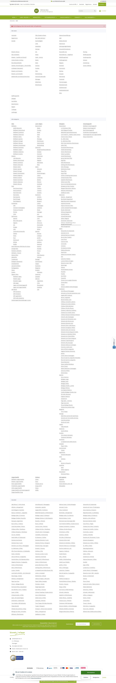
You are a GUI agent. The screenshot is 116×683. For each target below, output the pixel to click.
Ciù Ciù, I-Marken (16, 534)
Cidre (14, 214)
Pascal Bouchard (65, 362)
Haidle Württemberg (66, 149)
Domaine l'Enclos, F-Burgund (42, 543)
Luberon (39, 220)
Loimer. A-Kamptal (40, 573)
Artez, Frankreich (63, 510)
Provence (39, 227)
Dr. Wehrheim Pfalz (66, 141)
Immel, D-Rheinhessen (17, 565)
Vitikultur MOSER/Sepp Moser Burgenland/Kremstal (68, 223)
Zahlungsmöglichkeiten (65, 46)
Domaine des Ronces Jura (67, 321)
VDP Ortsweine (17, 293)
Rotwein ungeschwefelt (17, 481)
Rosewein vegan (17, 281)
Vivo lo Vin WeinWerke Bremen (68, 184)
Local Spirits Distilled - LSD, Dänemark (21, 573)
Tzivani (63, 450)
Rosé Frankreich (17, 190)
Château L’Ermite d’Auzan (67, 308)
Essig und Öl (38, 486)
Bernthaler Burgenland (66, 199)
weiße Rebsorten (17, 128)
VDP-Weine (14, 289)
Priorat (38, 250)
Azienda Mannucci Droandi (67, 235)
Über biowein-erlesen (40, 35)
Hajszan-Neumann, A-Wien (90, 559)
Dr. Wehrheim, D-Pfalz (17, 548)
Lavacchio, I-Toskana (64, 570)
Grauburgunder (87, 57)
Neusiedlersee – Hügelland (66, 54)
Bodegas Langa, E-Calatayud (42, 515)
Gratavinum (64, 398)
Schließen (85, 677)
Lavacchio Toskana (65, 258)
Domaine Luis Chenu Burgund (68, 338)
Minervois (39, 222)
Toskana (39, 188)
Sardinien (39, 184)
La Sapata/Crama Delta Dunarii (68, 441)
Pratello (63, 274)
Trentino (39, 190)
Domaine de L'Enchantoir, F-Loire (91, 537)
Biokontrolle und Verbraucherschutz (21, 76)
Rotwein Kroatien (17, 177)
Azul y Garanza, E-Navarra (89, 510)
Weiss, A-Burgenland (40, 611)
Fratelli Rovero (62, 554)
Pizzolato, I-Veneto (39, 584)
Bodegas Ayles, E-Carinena (18, 515)
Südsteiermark (63, 87)
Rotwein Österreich (18, 164)
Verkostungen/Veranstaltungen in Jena (21, 300)
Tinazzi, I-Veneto (87, 603)
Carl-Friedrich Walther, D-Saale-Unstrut (69, 523)
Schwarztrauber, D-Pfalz (18, 595)
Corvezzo (63, 246)
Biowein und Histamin (17, 71)
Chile (38, 283)
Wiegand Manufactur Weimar (68, 188)
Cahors (39, 203)
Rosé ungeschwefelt (16, 483)
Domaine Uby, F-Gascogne (41, 545)
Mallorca (39, 242)
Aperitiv (15, 218)
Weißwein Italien (17, 136)
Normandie (40, 225)
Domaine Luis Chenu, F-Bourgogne (20, 545)
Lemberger (14, 112)
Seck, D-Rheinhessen (40, 595)
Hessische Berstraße (40, 76)
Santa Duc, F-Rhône (88, 589)
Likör (14, 229)
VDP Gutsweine (17, 291)
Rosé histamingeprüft (88, 130)
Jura (38, 214)
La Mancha (40, 240)
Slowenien (37, 274)
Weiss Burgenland (65, 226)
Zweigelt (14, 98)
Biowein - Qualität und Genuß (19, 57)
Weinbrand (16, 240)
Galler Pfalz (64, 145)
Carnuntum (62, 68)
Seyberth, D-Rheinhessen (65, 595)
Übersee (37, 278)
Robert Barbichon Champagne (68, 368)
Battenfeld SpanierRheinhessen (69, 132)
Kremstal (61, 65)
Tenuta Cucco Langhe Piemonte (69, 280)
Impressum (62, 43)
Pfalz (36, 71)
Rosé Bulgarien (17, 201)
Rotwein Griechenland (18, 173)
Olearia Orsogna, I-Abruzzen (42, 578)
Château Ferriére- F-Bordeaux (42, 529)
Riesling (85, 52)
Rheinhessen (38, 84)
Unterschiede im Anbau (17, 60)
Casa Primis (64, 239)
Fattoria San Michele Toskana (68, 254)
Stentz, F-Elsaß (86, 597)
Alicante (39, 233)
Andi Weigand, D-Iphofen (18, 510)
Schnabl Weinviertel (66, 216)
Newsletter (38, 46)
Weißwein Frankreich (18, 132)
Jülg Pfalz (63, 160)
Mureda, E (61, 576)
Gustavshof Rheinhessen (67, 147)
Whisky (15, 242)
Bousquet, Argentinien (17, 521)
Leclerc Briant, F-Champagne (90, 570)
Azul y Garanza (64, 377)
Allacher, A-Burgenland (17, 507)
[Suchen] (86, 10)
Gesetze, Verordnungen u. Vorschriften (21, 65)
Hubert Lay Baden (65, 154)
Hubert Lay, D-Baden (64, 562)
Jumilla (39, 238)
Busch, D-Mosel (39, 523)
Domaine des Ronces (17, 540)
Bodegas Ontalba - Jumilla (67, 385)
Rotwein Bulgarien (17, 175)
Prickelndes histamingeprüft (90, 132)
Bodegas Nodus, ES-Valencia (90, 515)
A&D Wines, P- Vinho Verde (18, 504)
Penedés (39, 248)
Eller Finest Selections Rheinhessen (70, 143)
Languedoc (40, 216)
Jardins (63, 353)
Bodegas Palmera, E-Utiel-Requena (44, 518)
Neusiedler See (63, 52)
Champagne (40, 205)
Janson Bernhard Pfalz (66, 158)
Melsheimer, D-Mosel (40, 576)
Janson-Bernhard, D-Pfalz (41, 565)
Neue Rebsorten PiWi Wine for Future (21, 246)
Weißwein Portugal (18, 141)
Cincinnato (63, 243)
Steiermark (40, 156)
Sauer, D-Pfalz (15, 592)
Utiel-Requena (40, 255)
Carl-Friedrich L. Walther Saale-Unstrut (70, 134)
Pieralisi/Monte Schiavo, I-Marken (67, 581)
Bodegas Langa (65, 379)
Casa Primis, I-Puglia (88, 523)
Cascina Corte (64, 241)
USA (38, 289)
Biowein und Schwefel (17, 73)
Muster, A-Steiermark (88, 576)
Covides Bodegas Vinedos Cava (68, 392)
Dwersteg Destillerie (88, 548)
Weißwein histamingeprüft (89, 126)
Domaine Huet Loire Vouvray (68, 329)
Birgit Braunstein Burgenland (68, 201)
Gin (14, 225)
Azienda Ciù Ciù (65, 233)
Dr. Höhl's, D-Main (87, 545)
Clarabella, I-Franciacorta (41, 534)
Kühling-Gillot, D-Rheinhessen (42, 567)
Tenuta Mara (64, 282)
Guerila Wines (64, 431)
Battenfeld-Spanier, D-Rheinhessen (44, 512)
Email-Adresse (69, 624)
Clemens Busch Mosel (66, 136)
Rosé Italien (16, 194)
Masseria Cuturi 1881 (66, 263)
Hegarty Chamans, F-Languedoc (19, 562)
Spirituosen (14, 216)
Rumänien (37, 265)
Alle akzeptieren (90, 672)
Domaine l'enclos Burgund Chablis (69, 332)
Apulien (39, 171)
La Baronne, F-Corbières (89, 567)
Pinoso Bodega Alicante (67, 405)
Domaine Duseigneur (88, 540)
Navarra (39, 246)
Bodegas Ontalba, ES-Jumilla (19, 518)
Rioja (38, 253)
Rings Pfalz (63, 171)
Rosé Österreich (17, 192)
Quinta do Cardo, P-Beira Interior (91, 584)
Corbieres (39, 207)
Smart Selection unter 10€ (65, 483)
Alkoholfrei (14, 257)
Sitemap (37, 49)
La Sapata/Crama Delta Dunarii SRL (44, 570)
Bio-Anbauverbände (16, 63)
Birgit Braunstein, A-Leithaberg (91, 512)
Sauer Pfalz (64, 173)
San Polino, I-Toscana (40, 589)
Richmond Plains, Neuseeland (19, 587)
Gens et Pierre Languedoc (67, 349)
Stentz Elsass (64, 372)
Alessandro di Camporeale (67, 230)
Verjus (13, 270)
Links (36, 43)
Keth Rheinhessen (65, 162)
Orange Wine (15, 248)
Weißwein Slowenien (18, 151)
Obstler (15, 233)
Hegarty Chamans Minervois (68, 351)
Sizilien (39, 186)
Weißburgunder (87, 54)
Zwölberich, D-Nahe (40, 614)
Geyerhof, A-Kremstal (40, 556)
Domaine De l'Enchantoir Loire (68, 319)
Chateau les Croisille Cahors (68, 312)
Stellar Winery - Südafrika (65, 597)
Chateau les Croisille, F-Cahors (90, 529)
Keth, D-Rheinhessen (17, 567)
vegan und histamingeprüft (20, 285)
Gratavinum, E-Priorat (88, 556)
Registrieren (88, 4)
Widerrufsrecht (63, 41)
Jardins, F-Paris (63, 565)
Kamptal (61, 73)
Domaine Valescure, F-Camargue (67, 545)
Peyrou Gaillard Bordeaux (67, 364)
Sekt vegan (16, 283)
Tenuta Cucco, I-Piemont (65, 600)
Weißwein (14, 126)
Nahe (36, 63)
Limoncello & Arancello (19, 231)
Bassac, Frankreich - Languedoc (19, 512)
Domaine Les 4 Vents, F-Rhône (90, 543)
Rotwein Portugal (17, 171)
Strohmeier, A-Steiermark (18, 600)
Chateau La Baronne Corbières (68, 310)
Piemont (39, 182)
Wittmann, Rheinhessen (17, 614)
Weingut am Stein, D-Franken (19, 611)
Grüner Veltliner (87, 65)
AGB (60, 38)
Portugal (37, 259)
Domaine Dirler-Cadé (64, 540)
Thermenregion (63, 82)
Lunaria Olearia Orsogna (67, 261)
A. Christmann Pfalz (66, 128)
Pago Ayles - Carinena (66, 400)
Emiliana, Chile (39, 551)
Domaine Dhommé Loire (67, 323)
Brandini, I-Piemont (40, 521)
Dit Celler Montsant (66, 394)
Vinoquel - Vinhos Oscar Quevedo (43, 608)
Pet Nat (15, 212)
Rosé (13, 186)
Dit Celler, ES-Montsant (65, 537)
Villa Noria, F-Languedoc (89, 606)
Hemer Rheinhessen (66, 151)
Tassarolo (63, 278)
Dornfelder (14, 101)
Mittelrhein (38, 82)
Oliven (37, 479)
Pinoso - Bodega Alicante (18, 584)
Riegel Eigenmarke (40, 587)
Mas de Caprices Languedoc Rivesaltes (70, 357)
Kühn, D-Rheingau (63, 567)
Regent (13, 106)
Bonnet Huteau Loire (66, 299)
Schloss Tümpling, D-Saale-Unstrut (44, 592)
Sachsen (37, 65)
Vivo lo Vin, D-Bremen (88, 608)
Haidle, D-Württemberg (65, 559)
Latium (39, 175)
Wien (60, 93)
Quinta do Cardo (65, 422)
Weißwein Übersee (18, 143)
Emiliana (63, 459)
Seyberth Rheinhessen (66, 179)
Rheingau (37, 79)
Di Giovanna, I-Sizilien (40, 537)
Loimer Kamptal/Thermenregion (69, 207)
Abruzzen (39, 169)
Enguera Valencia (65, 396)
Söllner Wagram (65, 218)
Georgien (37, 276)
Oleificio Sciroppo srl (64, 578)
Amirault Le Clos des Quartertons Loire (70, 293)
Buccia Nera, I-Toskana (17, 523)
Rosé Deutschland (17, 188)
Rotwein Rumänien (18, 179)
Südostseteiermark (64, 90)
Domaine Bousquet (66, 454)
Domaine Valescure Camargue (68, 345)
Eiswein (13, 272)
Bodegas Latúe (64, 381)
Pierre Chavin (64, 366)
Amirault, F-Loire (63, 507)
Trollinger (14, 109)
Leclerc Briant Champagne (67, 355)
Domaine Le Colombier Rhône (68, 334)
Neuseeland (40, 285)
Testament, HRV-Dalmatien (66, 603)
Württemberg (38, 73)
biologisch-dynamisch (17, 261)
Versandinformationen (64, 49)
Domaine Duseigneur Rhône (68, 327)
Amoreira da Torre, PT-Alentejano (91, 507)
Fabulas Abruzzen (65, 250)
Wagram (61, 63)
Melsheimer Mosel (65, 169)
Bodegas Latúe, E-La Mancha (66, 515)
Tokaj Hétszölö (64, 426)
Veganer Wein (15, 274)
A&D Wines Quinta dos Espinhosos (69, 416)
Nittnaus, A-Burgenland (17, 578)
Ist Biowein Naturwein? (17, 68)
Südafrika (39, 287)
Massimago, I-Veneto (17, 576)
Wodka (15, 244)
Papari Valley (64, 446)
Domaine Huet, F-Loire (17, 543)
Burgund (39, 201)
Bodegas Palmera (65, 388)
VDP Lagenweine (17, 296)
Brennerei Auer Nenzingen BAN (67, 521)
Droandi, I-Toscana (40, 548)
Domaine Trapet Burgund (67, 340)
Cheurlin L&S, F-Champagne (42, 532)
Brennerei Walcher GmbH (89, 521)
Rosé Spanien (16, 197)
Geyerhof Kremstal (65, 203)
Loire (38, 218)
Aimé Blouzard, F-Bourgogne (42, 504)
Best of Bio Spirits (17, 220)
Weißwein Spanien (18, 139)
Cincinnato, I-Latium (88, 532)
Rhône (38, 229)
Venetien (39, 192)
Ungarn (37, 263)
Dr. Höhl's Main (65, 139)
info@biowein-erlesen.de (21, 648)
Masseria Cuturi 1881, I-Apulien (91, 573)
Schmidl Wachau (65, 214)
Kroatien (37, 270)
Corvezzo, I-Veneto (63, 534)
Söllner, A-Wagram (87, 595)
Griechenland (38, 261)
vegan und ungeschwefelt (19, 287)
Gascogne (39, 212)
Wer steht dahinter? (40, 38)
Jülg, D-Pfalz (86, 565)
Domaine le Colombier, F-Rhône (67, 543)
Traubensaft (15, 259)
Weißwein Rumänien (18, 147)
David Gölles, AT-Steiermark (18, 537)
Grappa (15, 227)
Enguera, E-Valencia (64, 551)
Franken (37, 68)
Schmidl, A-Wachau (64, 592)
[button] (73, 4)
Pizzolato (63, 271)
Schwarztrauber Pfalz (66, 177)
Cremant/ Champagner (19, 207)
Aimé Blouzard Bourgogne (67, 291)
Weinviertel (62, 76)
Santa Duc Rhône (65, 370)
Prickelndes (14, 203)
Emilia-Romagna (41, 173)
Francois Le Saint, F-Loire (41, 554)
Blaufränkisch (15, 104)
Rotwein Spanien (17, 169)
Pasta (36, 481)
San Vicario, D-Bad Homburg (66, 589)
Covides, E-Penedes (88, 534)
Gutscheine (62, 481)
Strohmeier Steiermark (66, 220)
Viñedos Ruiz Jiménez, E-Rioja (19, 608)
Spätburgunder (15, 95)
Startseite (81, 4)
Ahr (36, 52)
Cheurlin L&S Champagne (67, 317)
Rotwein (14, 156)
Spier (62, 467)
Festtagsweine (15, 268)
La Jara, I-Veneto (16, 570)
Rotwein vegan (17, 278)
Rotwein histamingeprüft (89, 128)
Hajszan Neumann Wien (67, 205)
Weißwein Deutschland (19, 130)
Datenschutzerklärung (64, 35)
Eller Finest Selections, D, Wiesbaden (21, 551)
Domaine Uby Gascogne (67, 342)
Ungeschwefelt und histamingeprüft (21, 490)
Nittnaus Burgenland (66, 212)
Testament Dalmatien (66, 437)
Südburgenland (63, 60)
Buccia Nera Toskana (66, 237)
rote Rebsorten (17, 158)
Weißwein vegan (17, 276)
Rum (14, 238)
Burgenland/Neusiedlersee (44, 149)
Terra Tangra (64, 411)
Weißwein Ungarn (17, 149)
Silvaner (85, 60)
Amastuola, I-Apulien (40, 507)
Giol (62, 256)
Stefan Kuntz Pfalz (65, 182)
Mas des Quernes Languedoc (68, 360)
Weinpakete (62, 486)
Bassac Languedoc (65, 297)
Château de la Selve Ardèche (68, 304)
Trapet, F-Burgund (39, 606)
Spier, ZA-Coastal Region (18, 597)
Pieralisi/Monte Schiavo (67, 269)
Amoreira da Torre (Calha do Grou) (69, 418)
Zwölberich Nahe (65, 192)
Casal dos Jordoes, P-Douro (18, 526)
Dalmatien (39, 272)
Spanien (37, 231)
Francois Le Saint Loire (66, 347)
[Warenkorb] (102, 10)
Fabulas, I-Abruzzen (88, 551)
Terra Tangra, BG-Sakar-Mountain (43, 603)
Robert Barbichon (87, 587)
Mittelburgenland (63, 57)
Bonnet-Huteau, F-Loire (65, 518)
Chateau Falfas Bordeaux (67, 306)
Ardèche (39, 197)
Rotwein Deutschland (18, 160)
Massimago (64, 265)
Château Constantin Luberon (68, 301)
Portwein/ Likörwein (16, 250)
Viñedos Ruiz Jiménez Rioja (67, 407)
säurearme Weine (16, 265)
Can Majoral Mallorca (66, 390)
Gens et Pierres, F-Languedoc (19, 556)
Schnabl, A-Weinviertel (88, 592)
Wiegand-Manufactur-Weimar (66, 611)
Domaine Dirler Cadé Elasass (68, 325)
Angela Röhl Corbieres (66, 295)
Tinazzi (63, 284)
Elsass (38, 210)
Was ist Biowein (15, 54)
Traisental (61, 79)
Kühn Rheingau (65, 167)
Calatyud (39, 235)
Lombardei (39, 177)
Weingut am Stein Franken (67, 186)
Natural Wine (15, 255)
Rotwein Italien (17, 167)
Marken (39, 179)
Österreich (38, 147)
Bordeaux (39, 199)
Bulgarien (37, 268)
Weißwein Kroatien (18, 154)
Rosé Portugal (16, 199)
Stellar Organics (65, 469)
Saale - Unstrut (39, 57)
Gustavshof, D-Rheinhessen (42, 559)
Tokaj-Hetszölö (15, 606)
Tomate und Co (39, 483)
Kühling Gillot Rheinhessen (67, 164)
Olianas (63, 267)
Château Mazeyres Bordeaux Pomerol (70, 314)
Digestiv (15, 222)
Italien (36, 167)
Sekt (14, 205)
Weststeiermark (63, 84)
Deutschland (38, 126)
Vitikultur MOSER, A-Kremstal (66, 608)
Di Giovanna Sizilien (66, 248)
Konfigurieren (95, 677)
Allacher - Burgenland (66, 197)
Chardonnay (86, 63)
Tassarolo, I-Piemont (40, 600)
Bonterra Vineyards (66, 463)
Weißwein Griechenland (19, 145)
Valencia (39, 257)
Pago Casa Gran (65, 403)
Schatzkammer (15, 263)
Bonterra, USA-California (89, 518)
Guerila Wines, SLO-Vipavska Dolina (20, 559)
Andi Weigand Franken (66, 130)
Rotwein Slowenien (18, 182)
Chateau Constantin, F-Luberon (67, 526)
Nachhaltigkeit (39, 41)
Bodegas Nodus (65, 383)
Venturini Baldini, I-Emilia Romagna (68, 606)
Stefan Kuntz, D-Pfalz (40, 597)
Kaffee (36, 490)
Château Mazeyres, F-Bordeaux (19, 532)
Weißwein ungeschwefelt (18, 479)
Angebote (61, 479)
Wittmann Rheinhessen (67, 190)
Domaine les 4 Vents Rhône (68, 336)
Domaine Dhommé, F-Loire (42, 540)
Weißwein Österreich (18, 134)
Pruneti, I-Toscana (63, 584)
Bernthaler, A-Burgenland (65, 512)
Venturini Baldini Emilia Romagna (69, 286)
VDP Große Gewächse (18, 298)
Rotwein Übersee (17, 184)
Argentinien (40, 281)
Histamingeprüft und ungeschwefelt (92, 134)
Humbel (85, 562)
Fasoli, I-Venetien (16, 554)
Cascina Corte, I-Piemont (41, 526)
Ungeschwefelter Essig (17, 492)
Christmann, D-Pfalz (64, 532)
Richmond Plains (65, 474)
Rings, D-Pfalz (62, 587)
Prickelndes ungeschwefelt (18, 486)
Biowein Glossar (15, 52)
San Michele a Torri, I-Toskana (19, 589)
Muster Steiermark (65, 210)
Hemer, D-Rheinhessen (41, 562)
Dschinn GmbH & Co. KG (65, 548)
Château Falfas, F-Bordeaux (18, 529)
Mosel (36, 54)
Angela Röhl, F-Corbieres (41, 510)
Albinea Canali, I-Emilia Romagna (67, 504)
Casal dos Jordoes (65, 420)
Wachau (61, 71)
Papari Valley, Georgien (41, 581)
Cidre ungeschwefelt (17, 488)
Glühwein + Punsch (16, 253)
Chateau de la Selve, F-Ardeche (91, 526)
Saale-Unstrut (40, 143)
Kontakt (95, 4)
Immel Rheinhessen (66, 156)
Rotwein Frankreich (18, 162)
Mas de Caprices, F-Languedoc (66, 573)
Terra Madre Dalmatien (67, 435)
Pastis (14, 235)
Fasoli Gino (63, 252)
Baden (37, 60)
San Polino (63, 276)
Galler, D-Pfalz (86, 554)
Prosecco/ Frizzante (18, 210)
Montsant (39, 244)
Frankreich (38, 194)
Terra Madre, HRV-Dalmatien (19, 603)
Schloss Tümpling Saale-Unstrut (69, 175)
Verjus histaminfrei (88, 136)
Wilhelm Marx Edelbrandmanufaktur (92, 611)
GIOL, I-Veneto (62, 556)
